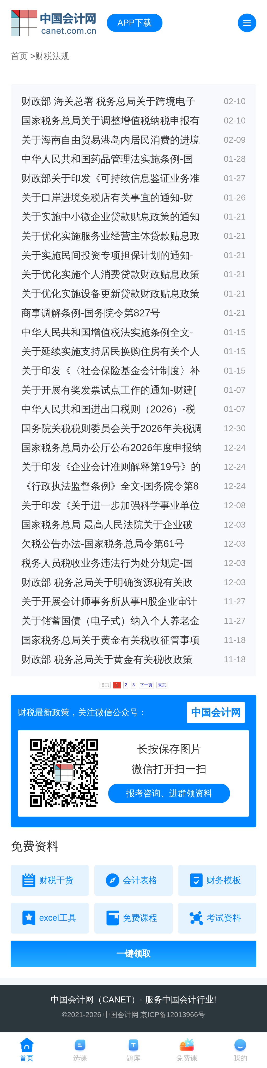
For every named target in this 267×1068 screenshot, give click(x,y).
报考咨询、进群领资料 (169, 793)
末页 (162, 685)
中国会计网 (72, 999)
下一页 (146, 685)
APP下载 (135, 22)
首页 (19, 56)
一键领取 (133, 953)
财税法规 (52, 56)
